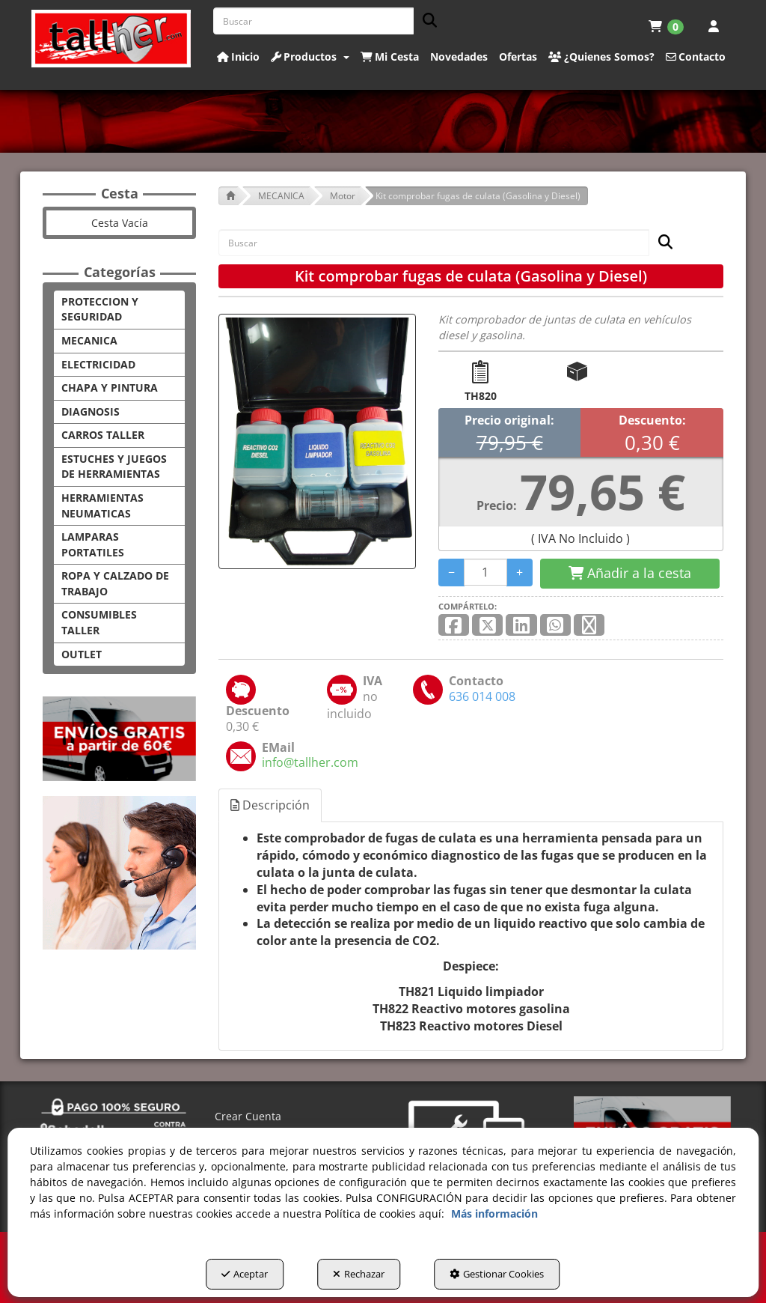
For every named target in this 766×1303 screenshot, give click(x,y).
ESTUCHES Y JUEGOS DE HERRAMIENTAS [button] (114, 467)
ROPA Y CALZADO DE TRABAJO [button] (115, 583)
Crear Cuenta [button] (248, 1116)
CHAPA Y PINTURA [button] (109, 387)
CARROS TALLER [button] (102, 435)
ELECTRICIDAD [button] (98, 364)
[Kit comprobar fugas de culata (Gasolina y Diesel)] (317, 441)
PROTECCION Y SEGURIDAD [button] (99, 309)
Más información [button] (494, 1213)
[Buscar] (425, 21)
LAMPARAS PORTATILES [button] (92, 544)
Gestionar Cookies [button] (497, 1274)
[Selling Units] (485, 572)
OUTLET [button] (81, 654)
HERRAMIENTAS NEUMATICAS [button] (102, 505)
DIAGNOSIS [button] (90, 411)
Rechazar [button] (358, 1274)
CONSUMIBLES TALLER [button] (99, 622)
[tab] (270, 805)
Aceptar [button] (244, 1274)
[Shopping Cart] (630, 574)
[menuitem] (666, 26)
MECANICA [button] (89, 340)
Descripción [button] (270, 805)
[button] (111, 38)
